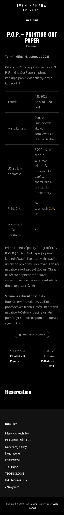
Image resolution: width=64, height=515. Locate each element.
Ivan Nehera (32, 5)
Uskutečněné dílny (34, 334)
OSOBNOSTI (13, 460)
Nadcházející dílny (16, 447)
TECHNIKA (11, 467)
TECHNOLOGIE (14, 473)
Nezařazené (12, 453)
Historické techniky (17, 433)
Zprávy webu (13, 487)
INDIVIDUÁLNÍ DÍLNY (18, 440)
